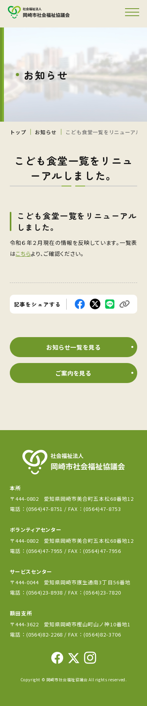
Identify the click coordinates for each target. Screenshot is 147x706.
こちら (23, 253)
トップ (18, 132)
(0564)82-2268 (44, 634)
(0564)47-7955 (45, 551)
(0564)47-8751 (44, 509)
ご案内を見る (73, 373)
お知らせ (45, 132)
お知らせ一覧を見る (73, 347)
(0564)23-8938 (44, 592)
